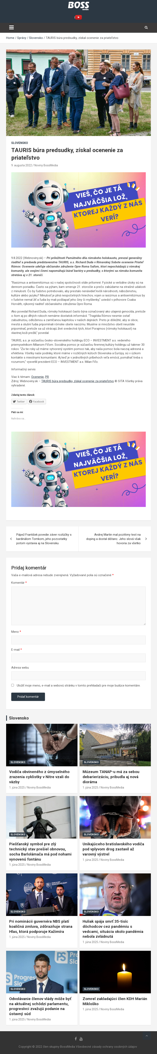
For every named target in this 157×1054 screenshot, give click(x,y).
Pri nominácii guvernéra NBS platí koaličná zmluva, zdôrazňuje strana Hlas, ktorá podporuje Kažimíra (40, 926)
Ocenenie (37, 377)
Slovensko (19, 143)
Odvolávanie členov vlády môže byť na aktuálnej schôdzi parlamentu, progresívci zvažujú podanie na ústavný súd (40, 1006)
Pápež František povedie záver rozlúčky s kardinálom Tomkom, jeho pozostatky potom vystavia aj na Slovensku (44, 539)
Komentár (19, 583)
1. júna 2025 (17, 787)
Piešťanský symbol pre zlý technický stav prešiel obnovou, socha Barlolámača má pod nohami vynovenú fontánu (40, 851)
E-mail (16, 649)
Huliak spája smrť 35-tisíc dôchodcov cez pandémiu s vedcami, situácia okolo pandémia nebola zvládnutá (113, 929)
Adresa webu (20, 667)
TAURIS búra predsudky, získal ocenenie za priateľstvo (77, 381)
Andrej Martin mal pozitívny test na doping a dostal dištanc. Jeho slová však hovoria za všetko (113, 539)
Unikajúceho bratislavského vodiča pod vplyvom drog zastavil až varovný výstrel (113, 849)
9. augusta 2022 (21, 165)
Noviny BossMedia (46, 165)
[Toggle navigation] (11, 27)
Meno (16, 632)
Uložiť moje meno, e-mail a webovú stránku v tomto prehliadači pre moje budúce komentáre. (78, 685)
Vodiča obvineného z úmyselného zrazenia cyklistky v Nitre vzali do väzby (39, 776)
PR (47, 377)
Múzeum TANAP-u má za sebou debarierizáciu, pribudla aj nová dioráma (111, 776)
